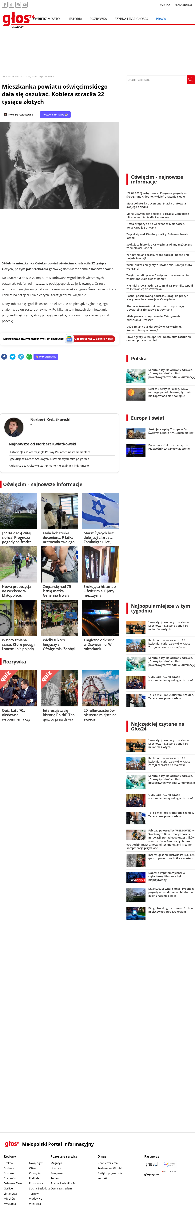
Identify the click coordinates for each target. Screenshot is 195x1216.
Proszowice (36, 1183)
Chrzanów (10, 1178)
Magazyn (56, 1163)
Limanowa (10, 1193)
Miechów (9, 1198)
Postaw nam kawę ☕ (55, 114)
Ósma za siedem (61, 1188)
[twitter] (13, 357)
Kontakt (102, 1178)
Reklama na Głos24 (110, 1168)
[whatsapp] (29, 357)
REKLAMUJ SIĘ (183, 4)
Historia (74, 18)
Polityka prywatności (110, 1173)
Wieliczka (35, 1203)
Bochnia (9, 1168)
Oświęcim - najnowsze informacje (42, 484)
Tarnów (34, 1193)
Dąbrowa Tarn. (13, 1183)
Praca (161, 18)
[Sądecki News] (169, 1164)
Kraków (8, 1163)
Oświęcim (35, 1173)
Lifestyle (56, 1168)
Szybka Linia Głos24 (131, 18)
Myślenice (10, 1203)
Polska (139, 358)
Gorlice (8, 1188)
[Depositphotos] (152, 1174)
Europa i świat (148, 417)
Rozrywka (98, 18)
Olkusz (33, 1168)
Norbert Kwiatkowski (21, 114)
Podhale (34, 1178)
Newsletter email (108, 1163)
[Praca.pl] (152, 1164)
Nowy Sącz (36, 1163)
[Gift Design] (169, 1174)
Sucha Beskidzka (39, 1188)
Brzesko (9, 1173)
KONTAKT (166, 4)
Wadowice (35, 1198)
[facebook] (4, 357)
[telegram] (21, 357)
